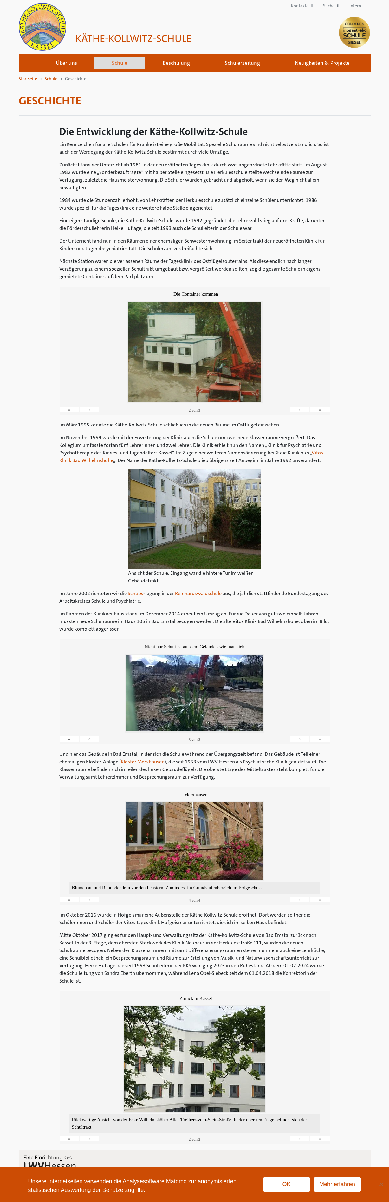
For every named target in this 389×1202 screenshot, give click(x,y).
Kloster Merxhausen (143, 761)
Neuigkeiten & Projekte (322, 62)
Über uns (66, 62)
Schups (135, 593)
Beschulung (176, 62)
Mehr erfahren (337, 1184)
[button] (331, 6)
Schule (119, 62)
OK (286, 1184)
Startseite (30, 63)
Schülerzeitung (242, 62)
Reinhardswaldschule (198, 593)
